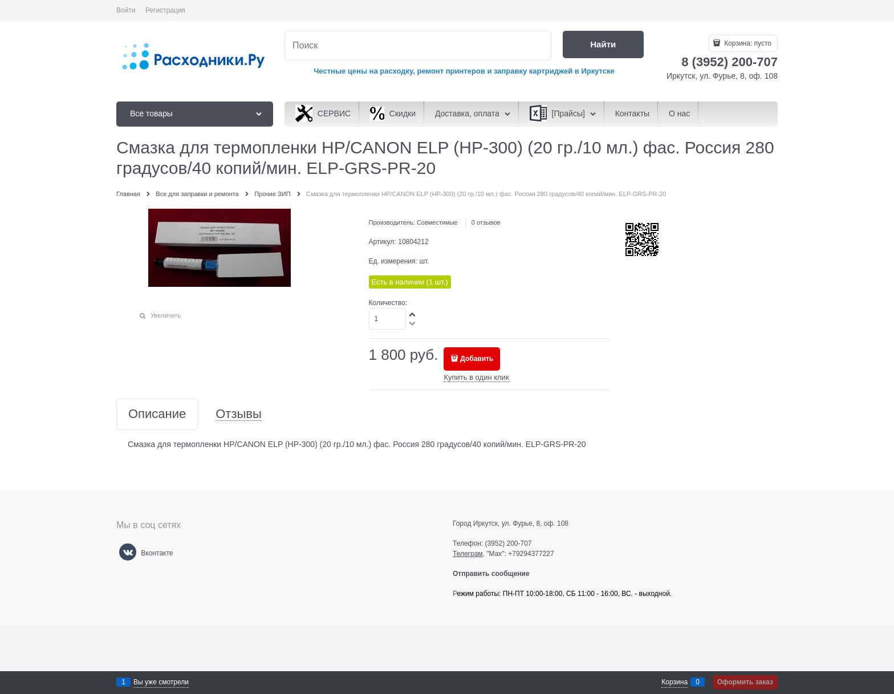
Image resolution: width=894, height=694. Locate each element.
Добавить (476, 359)
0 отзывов (486, 222)
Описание (157, 414)
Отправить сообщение (496, 574)
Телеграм (468, 554)
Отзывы (239, 414)
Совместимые (437, 222)
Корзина (674, 682)
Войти (126, 10)
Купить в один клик (476, 377)
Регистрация (165, 10)
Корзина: (746, 43)
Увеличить (166, 315)
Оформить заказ (745, 682)
